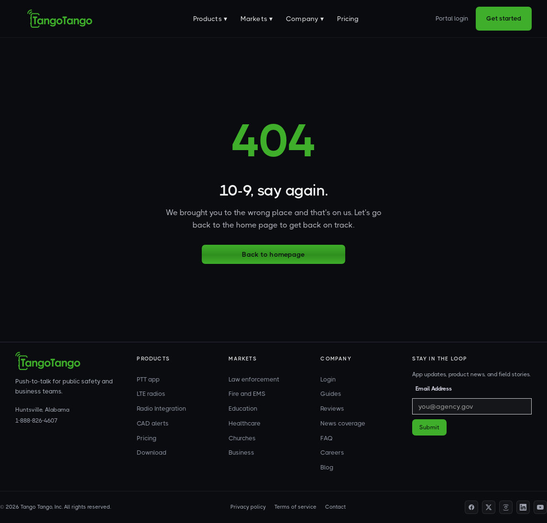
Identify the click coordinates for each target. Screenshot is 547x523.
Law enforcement (254, 379)
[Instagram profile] (506, 507)
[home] (59, 19)
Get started (503, 18)
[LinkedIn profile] (523, 507)
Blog (326, 467)
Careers (332, 452)
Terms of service (295, 507)
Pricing (348, 18)
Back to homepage (273, 254)
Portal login (452, 18)
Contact (335, 507)
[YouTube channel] (540, 507)
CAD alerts (153, 423)
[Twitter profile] (488, 507)
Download (151, 452)
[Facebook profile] (471, 507)
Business (241, 452)
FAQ (326, 438)
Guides (330, 393)
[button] (210, 18)
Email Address (434, 388)
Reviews (332, 408)
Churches (242, 438)
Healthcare (245, 423)
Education (243, 408)
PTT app (148, 379)
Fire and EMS (247, 393)
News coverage (342, 423)
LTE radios (151, 393)
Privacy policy (248, 507)
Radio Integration (161, 408)
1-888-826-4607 (36, 420)
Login (328, 379)
